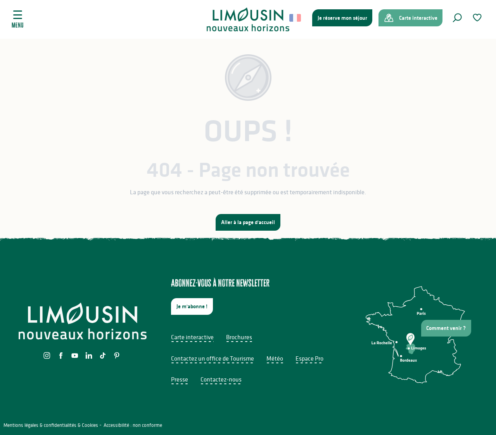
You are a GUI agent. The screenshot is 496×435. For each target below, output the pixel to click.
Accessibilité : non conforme (133, 425)
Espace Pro (309, 358)
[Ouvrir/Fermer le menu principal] (17, 19)
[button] (457, 17)
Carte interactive (192, 337)
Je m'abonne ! (191, 306)
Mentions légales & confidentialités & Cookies (50, 425)
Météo (274, 358)
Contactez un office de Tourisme (212, 358)
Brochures (239, 337)
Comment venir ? (446, 328)
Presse (179, 379)
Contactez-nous (221, 379)
